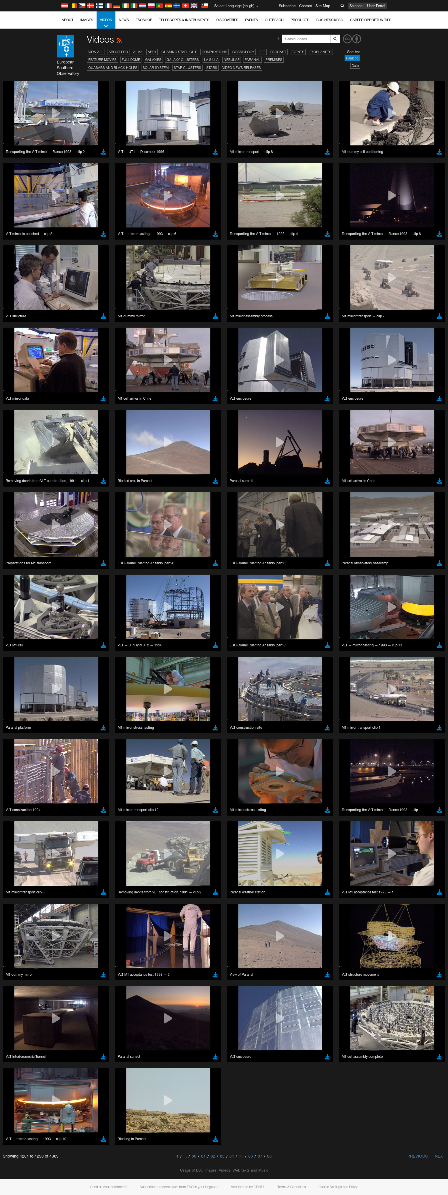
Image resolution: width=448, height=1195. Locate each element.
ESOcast (278, 52)
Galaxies (153, 59)
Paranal (252, 59)
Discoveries (227, 20)
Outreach (274, 20)
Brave (66, 724)
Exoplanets (320, 52)
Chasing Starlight (179, 52)
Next (440, 1156)
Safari (66, 745)
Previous (417, 1156)
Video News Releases (241, 67)
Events (251, 20)
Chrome (68, 729)
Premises (273, 59)
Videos (106, 23)
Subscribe (287, 5)
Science (356, 5)
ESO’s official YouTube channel (179, 624)
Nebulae (231, 59)
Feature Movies (102, 59)
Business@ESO (329, 20)
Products (300, 20)
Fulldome (131, 59)
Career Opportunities (370, 20)
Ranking (352, 58)
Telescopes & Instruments (184, 20)
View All (95, 52)
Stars (211, 67)
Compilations (214, 52)
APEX (152, 52)
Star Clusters (187, 67)
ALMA (138, 52)
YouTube (57, 624)
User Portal (376, 5)
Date (355, 65)
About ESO (118, 52)
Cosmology (243, 52)
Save (63, 829)
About (67, 20)
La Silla (211, 59)
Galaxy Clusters (183, 59)
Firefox (67, 740)
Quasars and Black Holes (112, 67)
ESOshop (144, 20)
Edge (66, 735)
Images (86, 20)
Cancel (91, 829)
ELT (262, 52)
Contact (305, 5)
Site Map (322, 5)
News (124, 20)
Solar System (156, 67)
